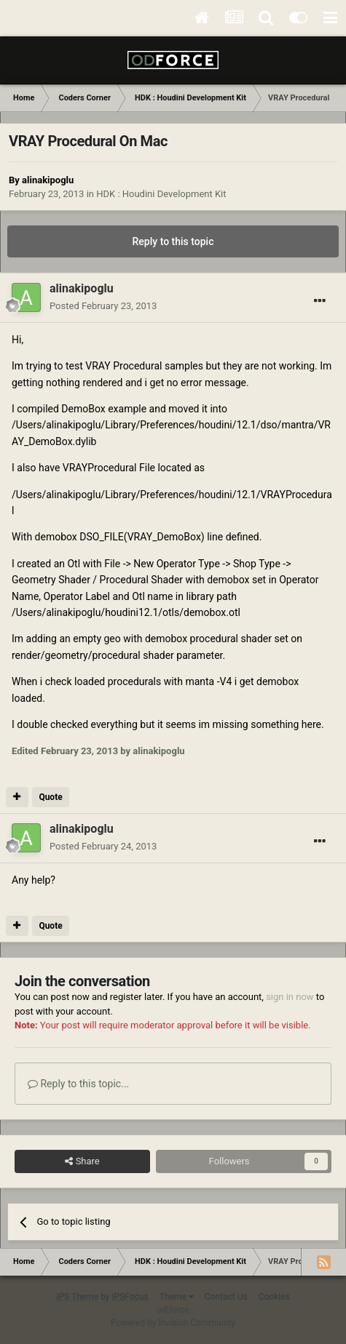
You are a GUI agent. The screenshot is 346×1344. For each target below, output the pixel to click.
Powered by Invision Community (173, 1323)
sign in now (290, 996)
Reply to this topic (173, 241)
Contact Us (226, 1297)
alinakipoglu (48, 180)
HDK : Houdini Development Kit (161, 193)
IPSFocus (129, 1297)
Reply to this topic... (78, 1083)
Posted (103, 305)
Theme (177, 1297)
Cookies (274, 1297)
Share (82, 1161)
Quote (50, 797)
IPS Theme (77, 1297)
